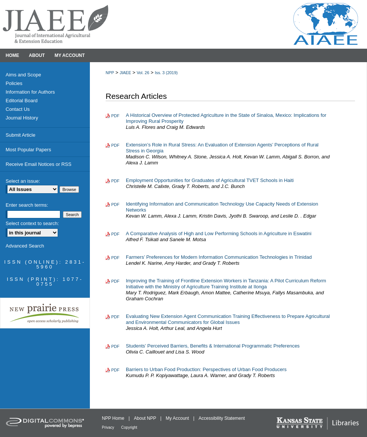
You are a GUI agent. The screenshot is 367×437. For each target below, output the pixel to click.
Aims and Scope (23, 75)
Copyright (129, 427)
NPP (110, 72)
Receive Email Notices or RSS (39, 164)
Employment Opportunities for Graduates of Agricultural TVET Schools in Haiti (210, 180)
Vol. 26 (143, 72)
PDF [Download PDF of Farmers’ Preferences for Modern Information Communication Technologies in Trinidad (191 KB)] (115, 257)
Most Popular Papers (28, 149)
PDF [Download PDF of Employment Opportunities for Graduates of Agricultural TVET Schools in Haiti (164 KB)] (115, 181)
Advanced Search (25, 246)
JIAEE (125, 72)
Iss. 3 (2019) (166, 72)
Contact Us (18, 109)
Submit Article (20, 135)
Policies (14, 83)
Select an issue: (23, 181)
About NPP (145, 418)
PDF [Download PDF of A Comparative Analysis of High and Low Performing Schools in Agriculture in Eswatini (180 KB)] (115, 234)
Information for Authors (30, 92)
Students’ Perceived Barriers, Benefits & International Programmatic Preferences (213, 346)
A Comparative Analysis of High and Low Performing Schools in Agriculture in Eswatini (219, 233)
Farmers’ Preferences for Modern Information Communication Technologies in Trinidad (219, 257)
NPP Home (113, 418)
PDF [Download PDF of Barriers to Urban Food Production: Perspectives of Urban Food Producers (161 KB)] (115, 370)
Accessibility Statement (221, 418)
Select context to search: (32, 223)
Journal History (22, 118)
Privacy (108, 427)
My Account (178, 418)
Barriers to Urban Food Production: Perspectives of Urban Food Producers (206, 369)
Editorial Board (21, 100)
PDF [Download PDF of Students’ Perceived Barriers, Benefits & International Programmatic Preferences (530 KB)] (115, 346)
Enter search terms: (27, 205)
